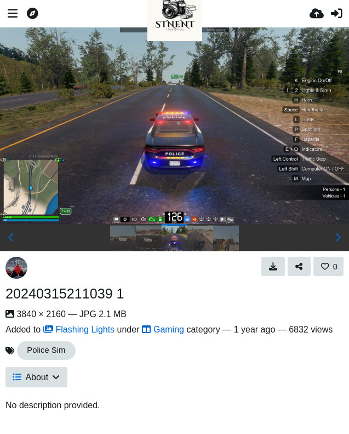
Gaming (163, 329)
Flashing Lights (79, 329)
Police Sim (46, 350)
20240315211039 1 (64, 293)
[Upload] (317, 13)
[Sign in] (336, 13)
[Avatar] (16, 268)
